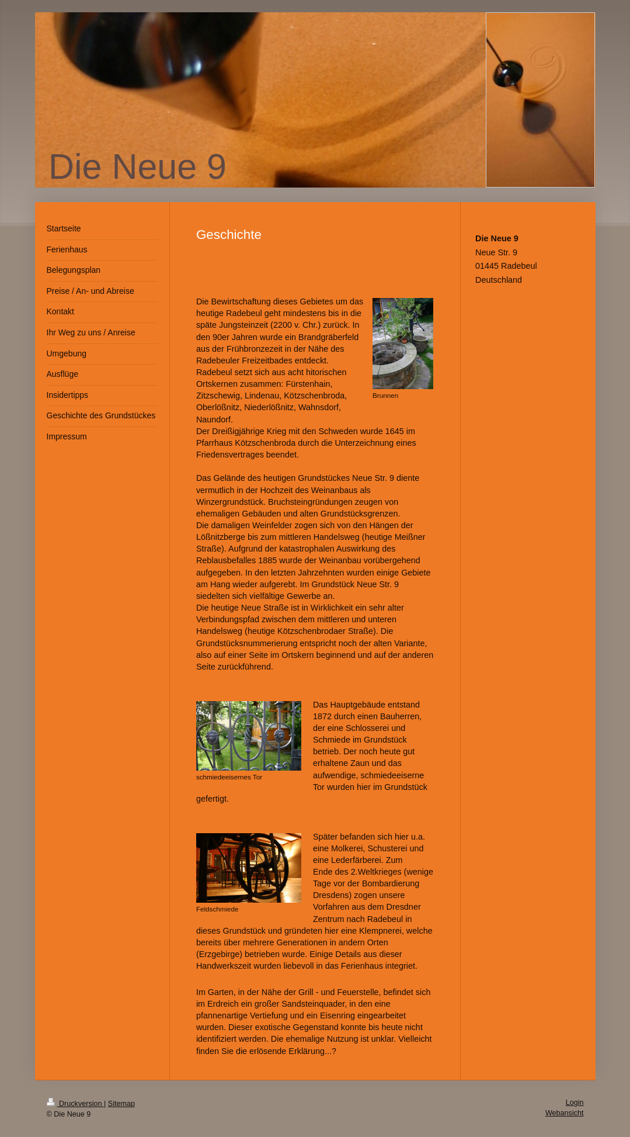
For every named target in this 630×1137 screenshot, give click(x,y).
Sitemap (121, 1104)
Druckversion (75, 1104)
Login (575, 1102)
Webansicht (564, 1113)
